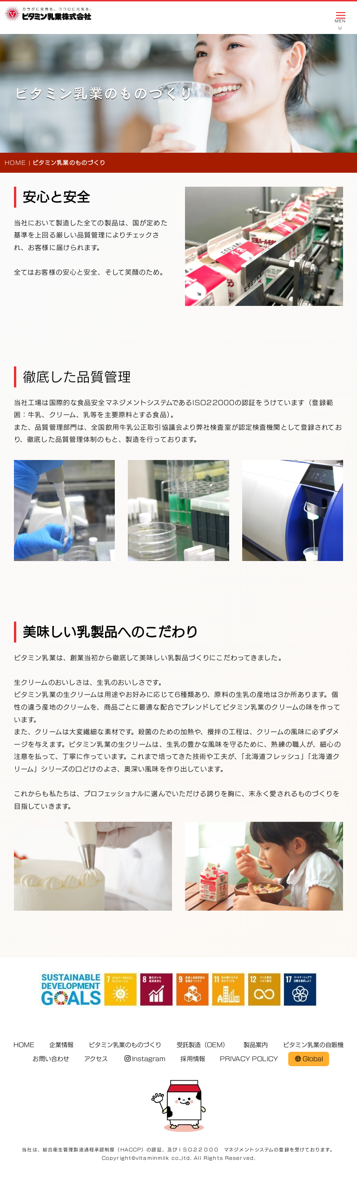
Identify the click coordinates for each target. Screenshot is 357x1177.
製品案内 (256, 1045)
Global (309, 1058)
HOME (15, 162)
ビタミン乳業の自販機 (313, 1045)
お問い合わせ (51, 1059)
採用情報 (192, 1059)
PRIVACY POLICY (249, 1059)
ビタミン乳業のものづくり (125, 1045)
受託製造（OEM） (203, 1045)
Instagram (145, 1059)
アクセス (96, 1059)
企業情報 (61, 1045)
